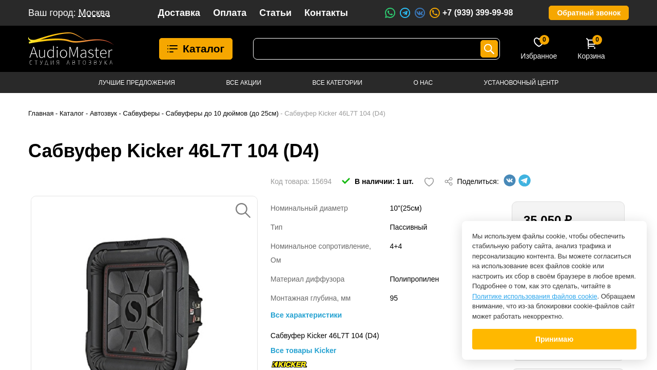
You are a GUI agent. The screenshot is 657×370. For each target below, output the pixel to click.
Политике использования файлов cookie (534, 296)
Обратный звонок (589, 13)
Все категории (337, 82)
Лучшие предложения (137, 82)
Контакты (326, 13)
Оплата (229, 13)
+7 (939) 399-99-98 (471, 13)
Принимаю (554, 339)
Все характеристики (306, 315)
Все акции (243, 82)
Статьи (275, 13)
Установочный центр (521, 82)
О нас (423, 82)
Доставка (179, 13)
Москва (94, 13)
